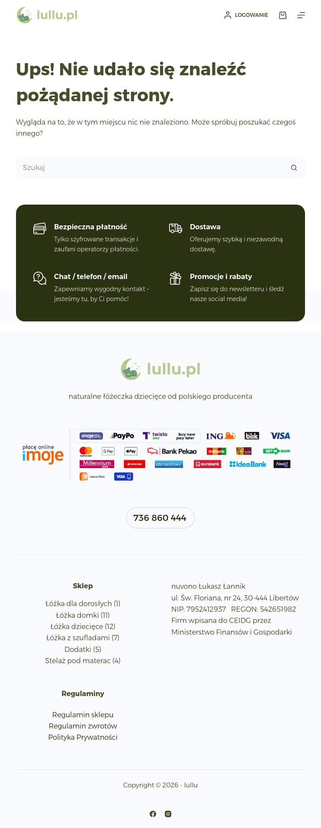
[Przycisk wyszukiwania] (294, 168)
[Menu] (301, 15)
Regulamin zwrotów (82, 726)
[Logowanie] (246, 15)
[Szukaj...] (149, 168)
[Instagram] (168, 814)
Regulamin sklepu (83, 715)
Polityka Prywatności (82, 737)
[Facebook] (153, 814)
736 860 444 (160, 518)
